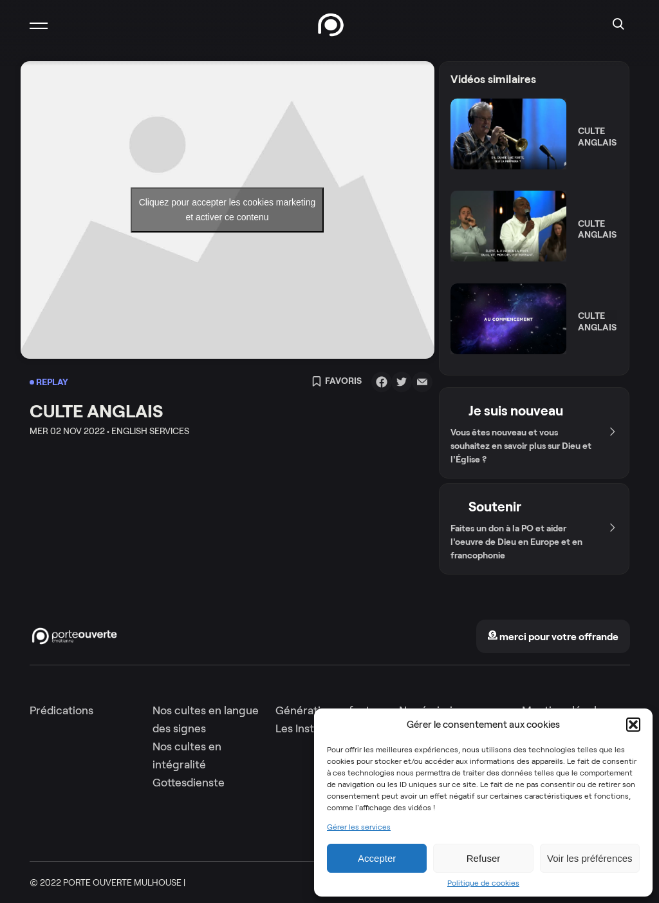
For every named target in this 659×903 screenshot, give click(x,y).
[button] (633, 724)
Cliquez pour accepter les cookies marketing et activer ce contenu (227, 209)
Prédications (61, 710)
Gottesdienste (189, 782)
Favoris (336, 382)
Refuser (484, 858)
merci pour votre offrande (552, 636)
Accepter (377, 858)
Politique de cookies (483, 883)
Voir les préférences (590, 858)
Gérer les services (359, 827)
